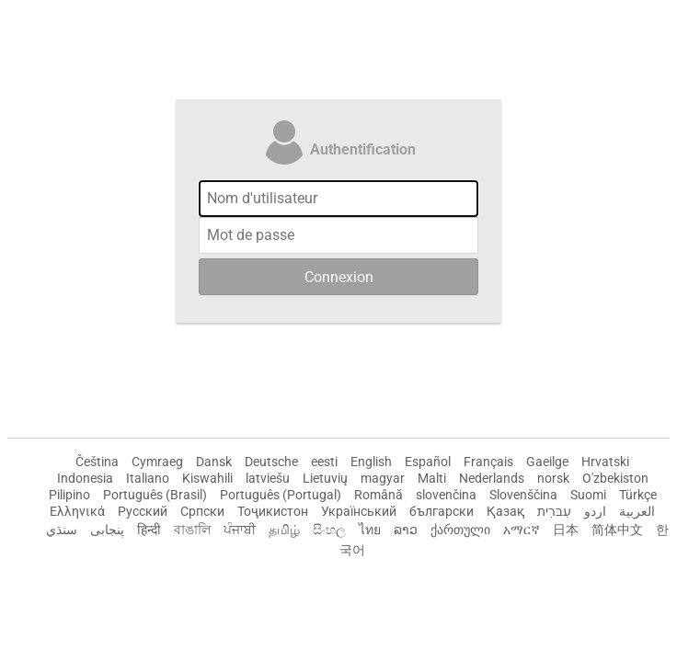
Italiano (147, 478)
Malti (432, 478)
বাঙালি (192, 529)
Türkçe (638, 494)
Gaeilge (547, 461)
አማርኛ (521, 529)
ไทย (370, 529)
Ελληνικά (77, 511)
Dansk (214, 461)
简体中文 (617, 529)
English (371, 461)
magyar (383, 478)
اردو (595, 511)
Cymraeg (157, 461)
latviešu (268, 478)
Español (428, 461)
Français (488, 461)
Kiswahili (207, 478)
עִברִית (554, 511)
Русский (142, 511)
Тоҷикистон (272, 511)
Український (358, 511)
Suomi (588, 494)
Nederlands (491, 478)
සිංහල (329, 529)
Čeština (97, 461)
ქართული (460, 529)
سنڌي (61, 529)
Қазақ (505, 511)
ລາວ (406, 529)
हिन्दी (149, 529)
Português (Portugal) (280, 494)
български (441, 511)
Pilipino (69, 494)
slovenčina (446, 494)
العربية (637, 511)
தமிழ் (284, 529)
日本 (566, 529)
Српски (202, 511)
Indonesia (85, 478)
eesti (324, 461)
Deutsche (271, 461)
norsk (553, 478)
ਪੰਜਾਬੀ (240, 529)
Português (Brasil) (155, 494)
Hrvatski (605, 461)
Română (378, 494)
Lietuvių (325, 478)
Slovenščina (523, 494)
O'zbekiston (615, 478)
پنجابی (107, 529)
